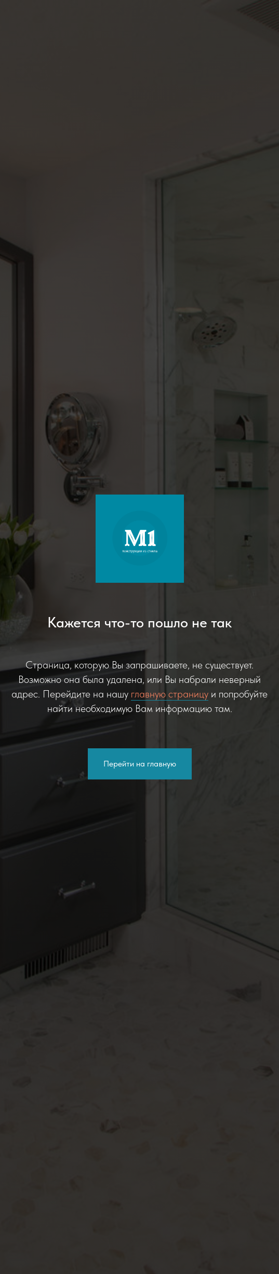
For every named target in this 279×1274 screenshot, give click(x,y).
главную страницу (169, 694)
